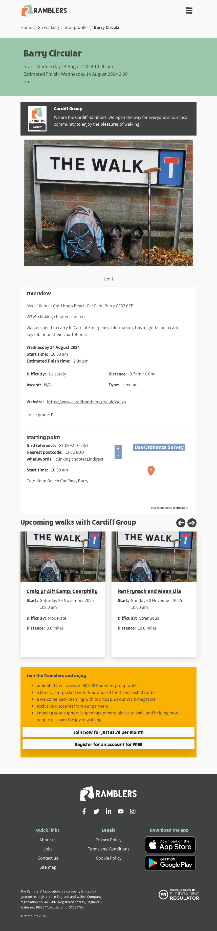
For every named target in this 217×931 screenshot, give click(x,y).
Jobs (47, 849)
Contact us (48, 858)
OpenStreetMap (162, 507)
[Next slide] (192, 522)
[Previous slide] (180, 522)
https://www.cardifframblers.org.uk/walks (86, 402)
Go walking (48, 27)
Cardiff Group (68, 108)
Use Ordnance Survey (159, 447)
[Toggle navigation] (189, 10)
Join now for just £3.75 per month (109, 732)
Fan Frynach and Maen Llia (149, 590)
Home (26, 27)
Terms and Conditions (108, 849)
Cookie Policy (108, 858)
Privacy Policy (108, 840)
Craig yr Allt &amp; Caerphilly (62, 590)
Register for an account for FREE (108, 744)
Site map (47, 867)
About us (47, 840)
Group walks (76, 27)
